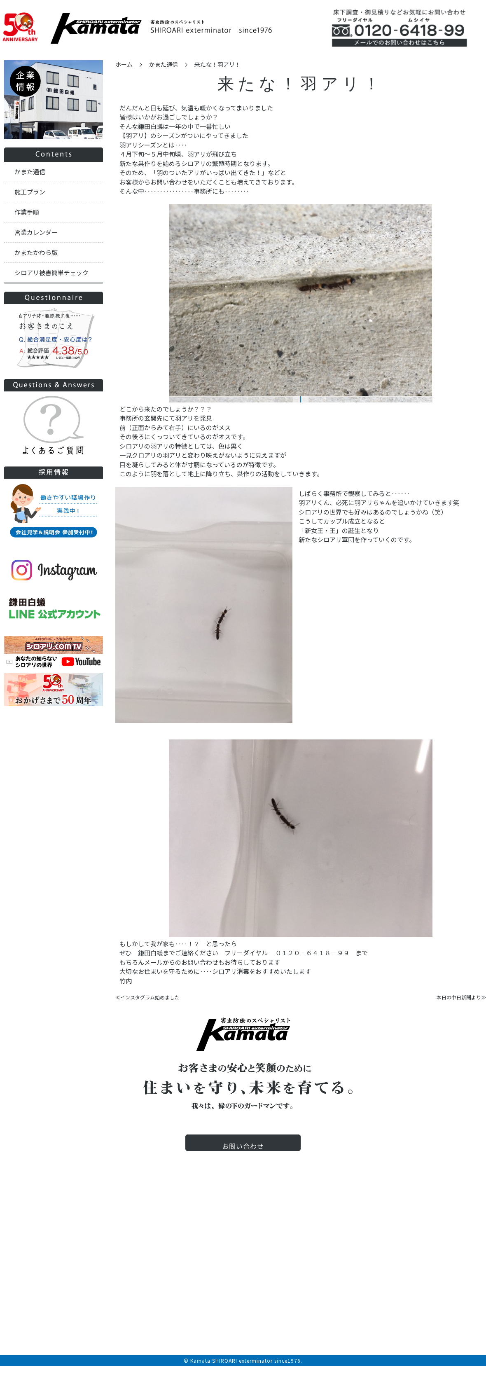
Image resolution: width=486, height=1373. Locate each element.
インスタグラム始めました (150, 997)
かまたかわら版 (36, 252)
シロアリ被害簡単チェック (51, 272)
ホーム (124, 64)
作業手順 (26, 212)
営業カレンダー (36, 232)
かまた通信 (163, 64)
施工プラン (29, 191)
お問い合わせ (243, 1153)
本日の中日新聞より (459, 997)
